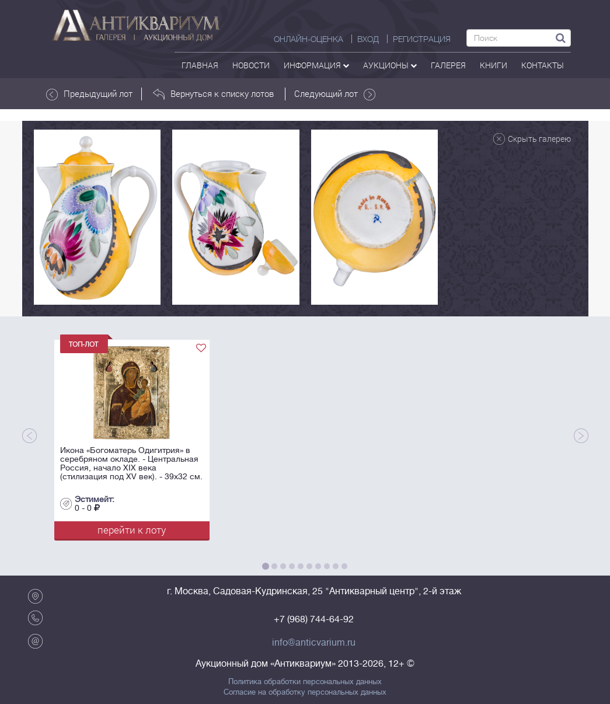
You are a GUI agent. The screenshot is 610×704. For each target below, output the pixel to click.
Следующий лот (334, 94)
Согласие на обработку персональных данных (305, 692)
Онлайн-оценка (308, 39)
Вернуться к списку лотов (213, 94)
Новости (251, 65)
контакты (542, 65)
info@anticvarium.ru (313, 642)
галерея (448, 65)
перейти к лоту (131, 529)
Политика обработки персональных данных (305, 682)
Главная (200, 65)
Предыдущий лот (89, 94)
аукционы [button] (390, 65)
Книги (493, 65)
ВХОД (368, 39)
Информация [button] (316, 65)
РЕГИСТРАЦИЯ (422, 39)
